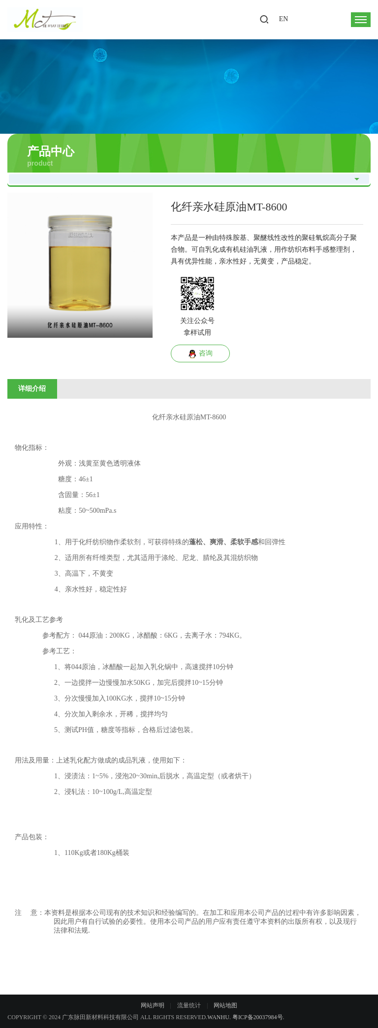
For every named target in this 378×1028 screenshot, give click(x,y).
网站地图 (225, 1005)
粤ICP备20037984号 (257, 1017)
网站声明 (152, 1005)
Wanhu (218, 1017)
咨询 (200, 354)
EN (283, 19)
